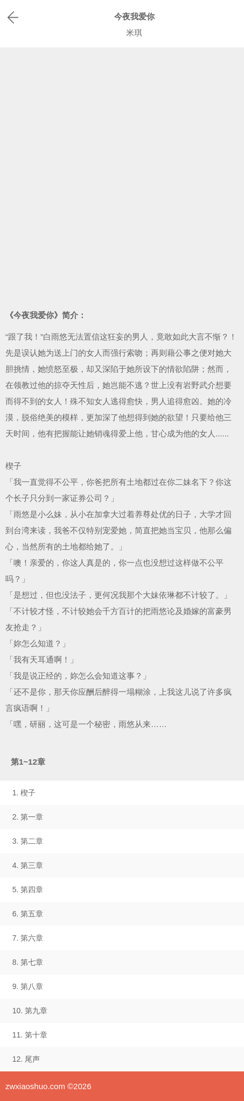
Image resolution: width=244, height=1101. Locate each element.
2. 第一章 (28, 817)
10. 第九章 (29, 1010)
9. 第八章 (28, 986)
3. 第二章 (28, 841)
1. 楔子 (24, 792)
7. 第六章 (28, 938)
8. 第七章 (28, 962)
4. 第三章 (28, 865)
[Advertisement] (122, 175)
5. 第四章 (28, 889)
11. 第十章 (29, 1035)
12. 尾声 (26, 1059)
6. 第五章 (28, 913)
